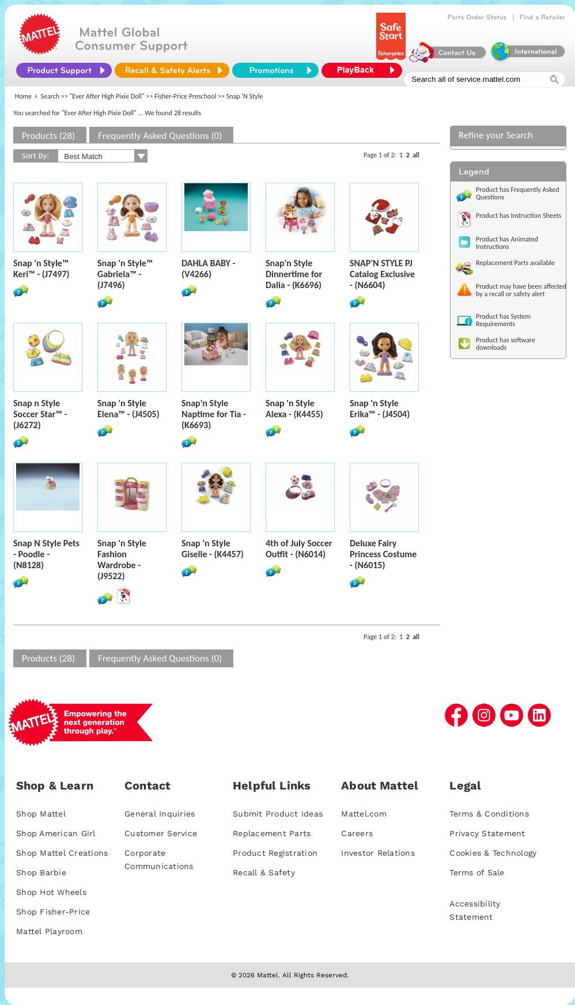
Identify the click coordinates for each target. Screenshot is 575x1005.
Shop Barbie (41, 872)
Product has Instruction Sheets (518, 215)
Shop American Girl (56, 833)
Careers (357, 833)
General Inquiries (159, 813)
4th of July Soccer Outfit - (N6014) (299, 549)
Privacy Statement (487, 833)
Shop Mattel (41, 813)
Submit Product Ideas (278, 813)
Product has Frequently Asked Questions (517, 193)
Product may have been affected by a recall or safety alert (521, 290)
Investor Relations (378, 852)
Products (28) (48, 136)
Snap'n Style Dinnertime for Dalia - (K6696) (294, 274)
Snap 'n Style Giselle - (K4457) (212, 549)
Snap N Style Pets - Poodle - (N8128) (46, 554)
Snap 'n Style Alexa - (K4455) (294, 409)
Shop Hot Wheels (51, 892)
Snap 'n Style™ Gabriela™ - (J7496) (125, 274)
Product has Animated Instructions (507, 243)
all (416, 155)
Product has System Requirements (503, 320)
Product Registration (275, 852)
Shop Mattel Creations (62, 852)
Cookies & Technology (492, 852)
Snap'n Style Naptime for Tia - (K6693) (213, 414)
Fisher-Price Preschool (185, 96)
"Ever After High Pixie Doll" (107, 96)
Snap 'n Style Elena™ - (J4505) (128, 409)
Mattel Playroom (49, 931)
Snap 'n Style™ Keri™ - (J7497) (41, 268)
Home (23, 96)
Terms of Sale (476, 872)
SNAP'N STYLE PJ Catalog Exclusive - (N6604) (382, 274)
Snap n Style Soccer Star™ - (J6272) (40, 414)
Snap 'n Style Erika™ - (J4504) (380, 409)
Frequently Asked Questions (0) (160, 136)
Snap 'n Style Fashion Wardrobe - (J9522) (121, 559)
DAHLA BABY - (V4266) (208, 268)
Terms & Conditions (489, 813)
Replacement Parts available (515, 263)
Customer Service (160, 833)
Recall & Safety (264, 872)
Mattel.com (364, 813)
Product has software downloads (505, 344)
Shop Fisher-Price (53, 911)
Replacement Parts (272, 833)
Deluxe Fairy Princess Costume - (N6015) (383, 554)
